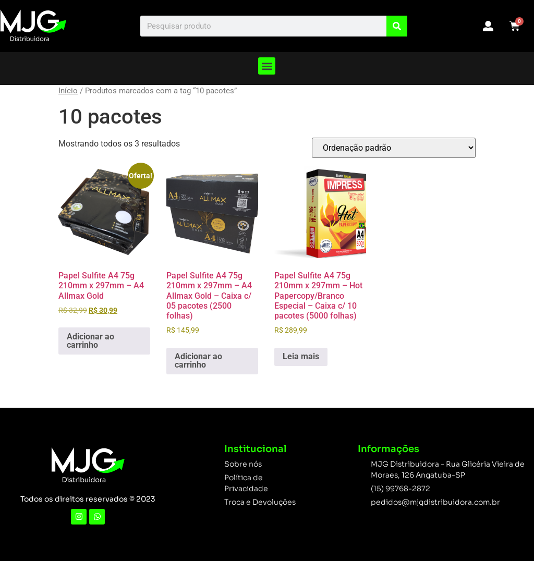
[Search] (396, 26)
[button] (266, 66)
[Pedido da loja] (394, 148)
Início (68, 90)
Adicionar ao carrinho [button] (90, 341)
